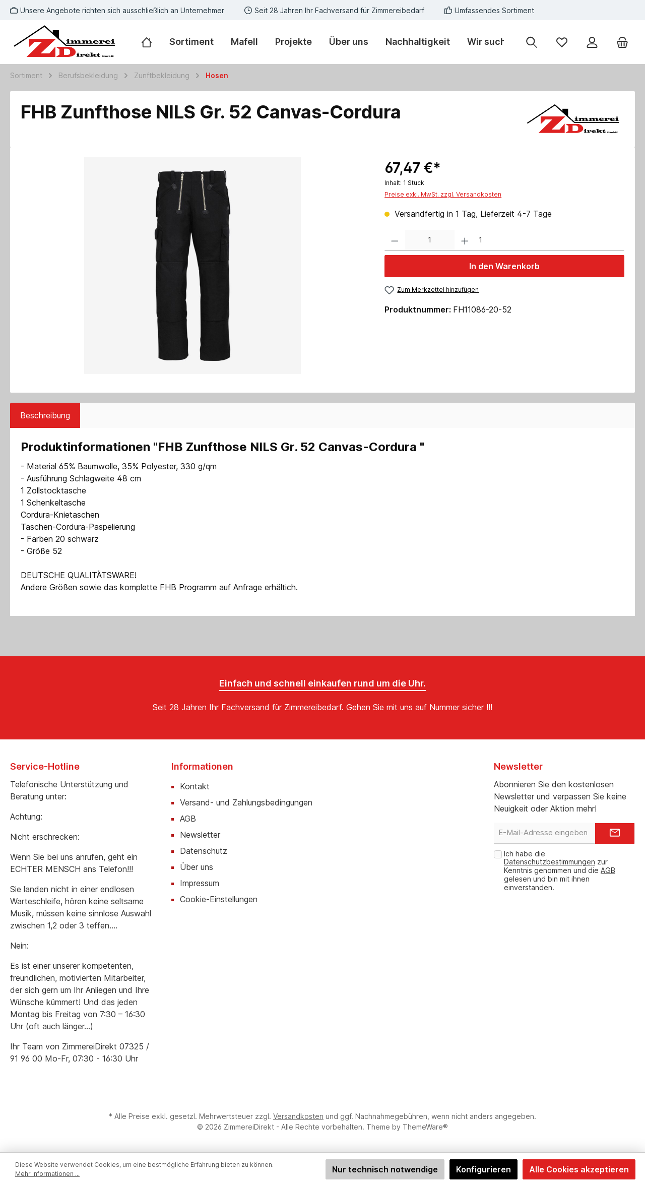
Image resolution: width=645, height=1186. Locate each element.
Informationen (202, 766)
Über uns (196, 867)
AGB (188, 819)
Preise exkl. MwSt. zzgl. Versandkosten (442, 194)
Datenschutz (203, 851)
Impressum (199, 883)
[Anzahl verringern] (394, 241)
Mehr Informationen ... (47, 1173)
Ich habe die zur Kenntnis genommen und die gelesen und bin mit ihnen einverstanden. (559, 870)
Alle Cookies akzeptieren (579, 1169)
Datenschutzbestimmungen (549, 861)
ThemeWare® (425, 1126)
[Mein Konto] (592, 42)
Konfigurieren (483, 1169)
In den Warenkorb (504, 266)
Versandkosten (298, 1116)
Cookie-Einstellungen (218, 899)
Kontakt (195, 786)
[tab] (45, 415)
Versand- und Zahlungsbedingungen (246, 802)
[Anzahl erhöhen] (465, 241)
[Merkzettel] (561, 42)
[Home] (151, 42)
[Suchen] (531, 42)
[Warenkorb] (622, 42)
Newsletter (200, 835)
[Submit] (615, 833)
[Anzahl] (430, 241)
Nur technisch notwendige (385, 1169)
